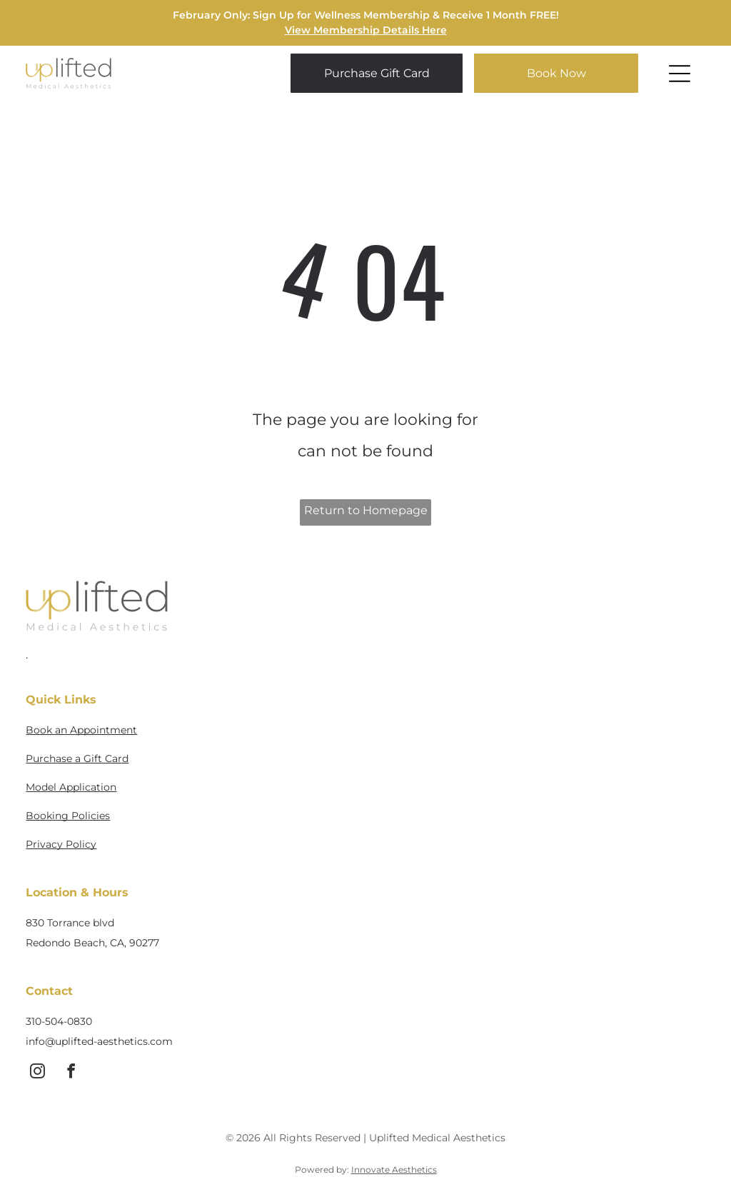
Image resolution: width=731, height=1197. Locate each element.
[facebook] (70, 1073)
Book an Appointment (81, 729)
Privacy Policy (61, 844)
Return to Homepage (366, 510)
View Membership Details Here (366, 30)
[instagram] (37, 1073)
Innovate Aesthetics (394, 1169)
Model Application (71, 787)
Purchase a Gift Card (77, 758)
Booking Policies (68, 815)
